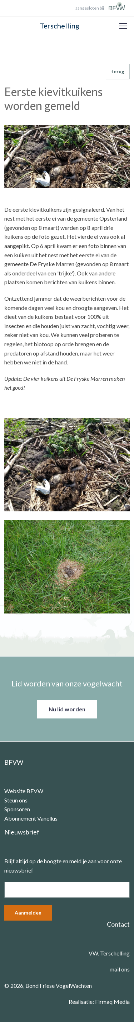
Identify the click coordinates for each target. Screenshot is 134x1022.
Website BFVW (23, 790)
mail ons (120, 969)
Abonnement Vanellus (31, 818)
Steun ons (16, 800)
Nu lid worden (67, 709)
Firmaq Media (112, 1001)
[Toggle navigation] (123, 26)
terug (117, 71)
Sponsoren (17, 809)
